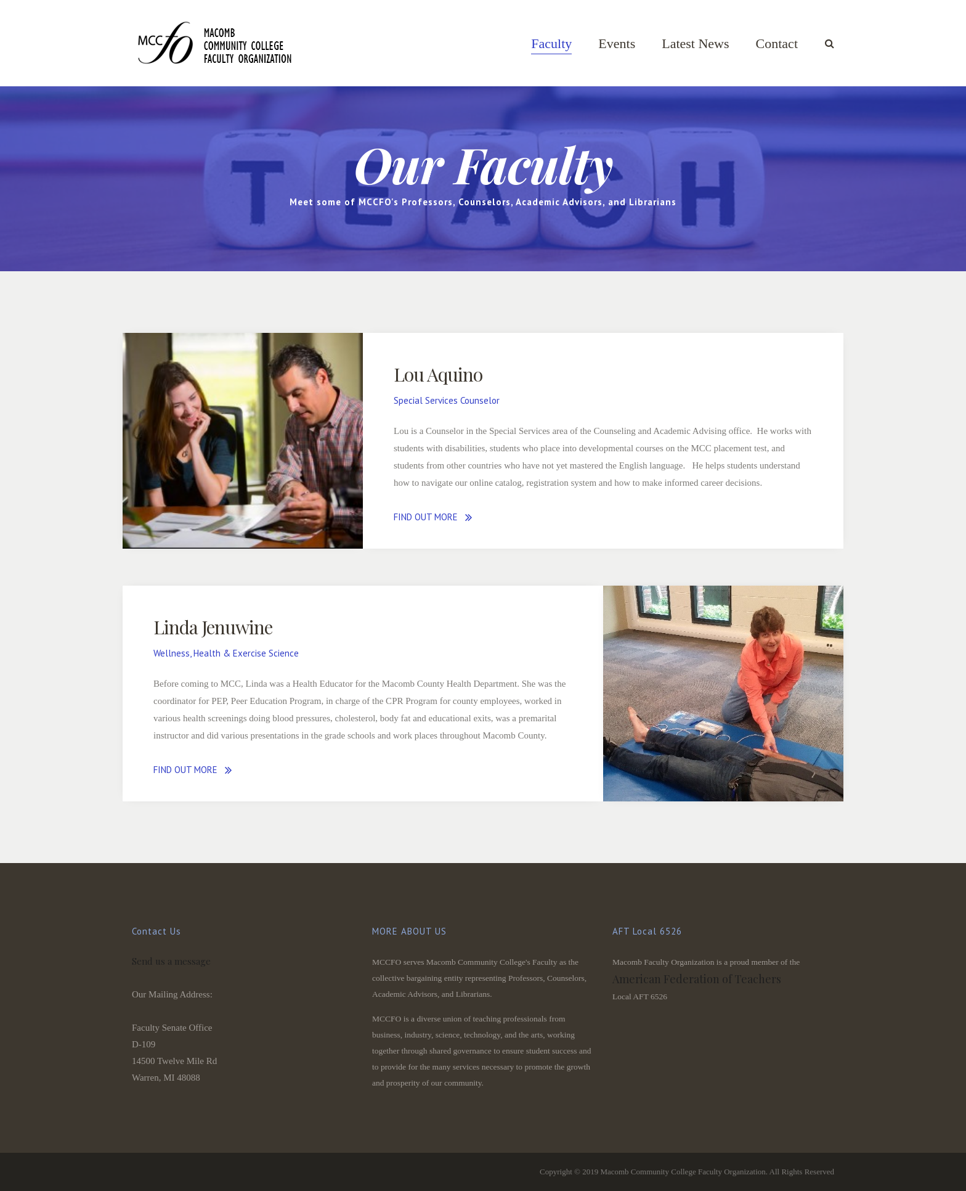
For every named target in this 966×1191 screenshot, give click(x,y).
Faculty (551, 43)
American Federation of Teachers (696, 979)
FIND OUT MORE (426, 517)
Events (616, 43)
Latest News (695, 43)
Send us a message (171, 961)
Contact (777, 43)
